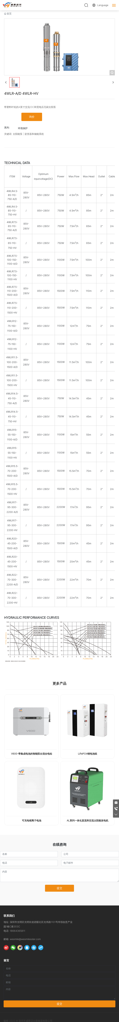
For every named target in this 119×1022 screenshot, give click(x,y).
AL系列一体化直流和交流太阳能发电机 (87, 820)
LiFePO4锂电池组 (87, 753)
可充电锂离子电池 (31, 820)
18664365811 (17, 930)
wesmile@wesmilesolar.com (25, 939)
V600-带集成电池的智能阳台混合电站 (31, 753)
